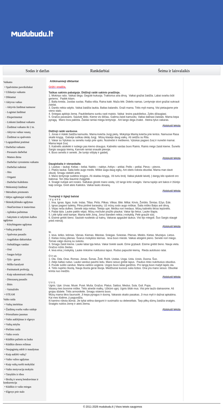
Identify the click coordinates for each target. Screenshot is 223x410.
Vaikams (7, 82)
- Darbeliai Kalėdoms (17, 182)
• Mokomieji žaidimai (16, 187)
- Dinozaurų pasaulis (16, 279)
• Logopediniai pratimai (17, 142)
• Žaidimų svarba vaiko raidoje (21, 309)
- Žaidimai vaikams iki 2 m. (20, 127)
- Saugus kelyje (14, 254)
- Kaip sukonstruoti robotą (19, 274)
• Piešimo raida (12, 329)
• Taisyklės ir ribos (14, 374)
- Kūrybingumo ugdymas (19, 224)
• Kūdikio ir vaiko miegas (18, 386)
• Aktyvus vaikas (13, 102)
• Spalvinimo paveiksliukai (19, 87)
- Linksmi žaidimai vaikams (20, 122)
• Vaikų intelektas (14, 304)
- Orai (9, 249)
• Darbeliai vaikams (15, 147)
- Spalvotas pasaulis (16, 234)
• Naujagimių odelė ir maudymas (22, 349)
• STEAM (10, 294)
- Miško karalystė (15, 264)
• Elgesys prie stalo (15, 391)
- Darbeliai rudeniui (16, 167)
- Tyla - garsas (13, 259)
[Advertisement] (141, 33)
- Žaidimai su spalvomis (18, 137)
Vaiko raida (9, 299)
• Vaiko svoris (12, 334)
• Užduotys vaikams (15, 92)
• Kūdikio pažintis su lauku (19, 339)
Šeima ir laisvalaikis (174, 71)
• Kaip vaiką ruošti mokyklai (20, 364)
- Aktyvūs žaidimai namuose (20, 107)
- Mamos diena (13, 157)
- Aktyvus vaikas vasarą (18, 132)
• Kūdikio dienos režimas (18, 344)
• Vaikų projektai (13, 229)
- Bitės (9, 284)
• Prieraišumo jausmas (16, 314)
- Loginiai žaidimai (16, 112)
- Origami (11, 177)
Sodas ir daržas (37, 71)
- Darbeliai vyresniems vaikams (22, 162)
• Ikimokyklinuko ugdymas (19, 202)
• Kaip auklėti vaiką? (16, 354)
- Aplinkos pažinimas (17, 212)
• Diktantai (10, 97)
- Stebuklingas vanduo (17, 244)
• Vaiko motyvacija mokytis (19, 369)
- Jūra (9, 172)
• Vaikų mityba (12, 324)
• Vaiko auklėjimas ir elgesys (20, 319)
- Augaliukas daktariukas (19, 239)
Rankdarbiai (99, 71)
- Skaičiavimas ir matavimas (20, 207)
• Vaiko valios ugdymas (17, 359)
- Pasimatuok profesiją (17, 269)
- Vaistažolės (12, 289)
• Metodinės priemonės (17, 192)
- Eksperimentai (14, 117)
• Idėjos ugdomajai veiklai (18, 197)
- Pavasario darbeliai (16, 152)
